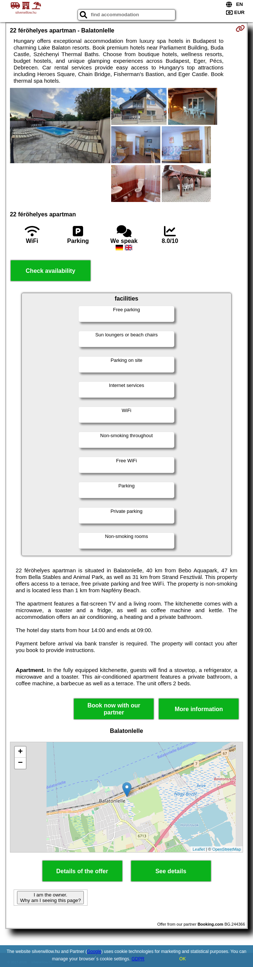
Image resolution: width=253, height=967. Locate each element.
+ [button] (20, 752)
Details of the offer (82, 871)
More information (199, 709)
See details (171, 871)
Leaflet (198, 849)
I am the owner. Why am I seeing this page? (50, 897)
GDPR (137, 958)
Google (94, 951)
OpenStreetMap (226, 849)
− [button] (20, 763)
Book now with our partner (114, 709)
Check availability (50, 271)
